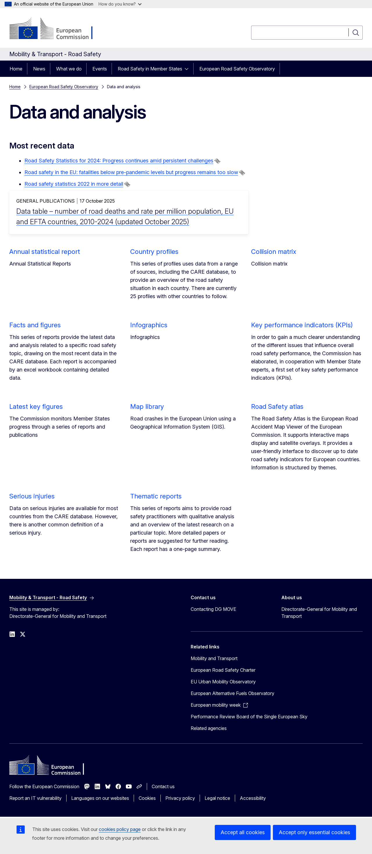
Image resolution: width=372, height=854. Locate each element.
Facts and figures (35, 325)
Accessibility (253, 798)
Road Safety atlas (277, 406)
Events (99, 69)
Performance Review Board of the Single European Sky (249, 716)
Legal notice (217, 798)
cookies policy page (120, 829)
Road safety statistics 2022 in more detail (73, 184)
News (39, 69)
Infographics (148, 325)
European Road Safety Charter (223, 670)
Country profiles (154, 251)
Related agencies (209, 728)
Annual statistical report (44, 251)
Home (16, 69)
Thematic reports (156, 496)
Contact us (163, 786)
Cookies (147, 798)
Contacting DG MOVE (213, 609)
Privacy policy (180, 798)
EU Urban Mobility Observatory (223, 682)
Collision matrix (273, 251)
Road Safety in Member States (150, 69)
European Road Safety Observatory (237, 69)
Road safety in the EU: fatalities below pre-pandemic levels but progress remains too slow (131, 172)
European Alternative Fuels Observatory (232, 693)
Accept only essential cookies (314, 832)
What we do (69, 69)
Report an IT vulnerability (35, 798)
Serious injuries (32, 496)
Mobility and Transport (214, 658)
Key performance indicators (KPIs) (302, 325)
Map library (147, 406)
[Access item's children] (188, 69)
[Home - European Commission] (56, 29)
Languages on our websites (100, 798)
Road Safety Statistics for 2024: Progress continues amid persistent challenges (118, 161)
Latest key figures (36, 406)
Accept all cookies (243, 832)
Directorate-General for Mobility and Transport (319, 612)
